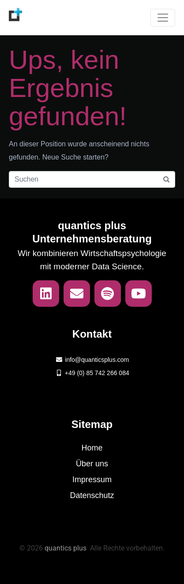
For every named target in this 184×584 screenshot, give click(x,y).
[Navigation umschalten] (162, 17)
